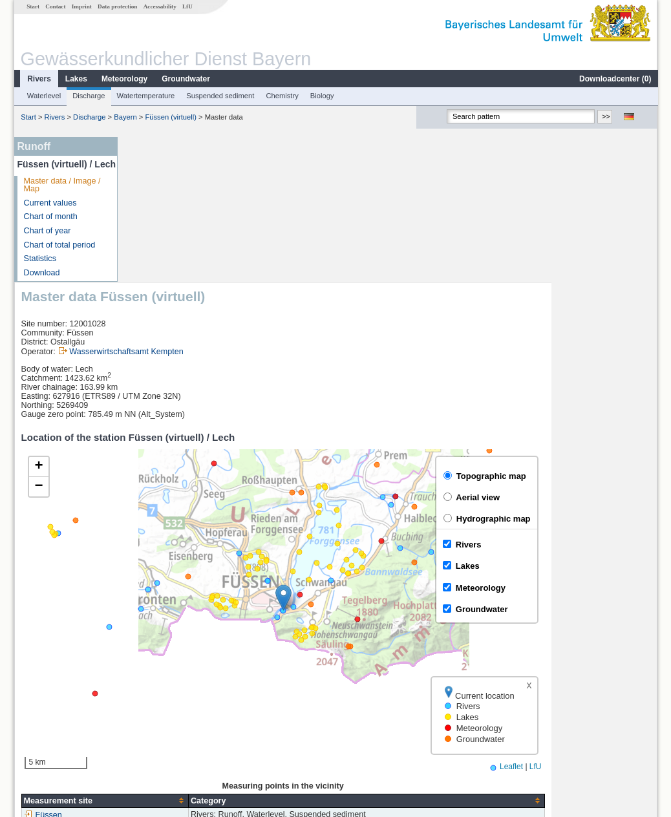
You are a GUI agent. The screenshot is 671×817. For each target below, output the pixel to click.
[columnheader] (210, 655)
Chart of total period (59, 244)
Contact (55, 6)
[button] (389, 452)
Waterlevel (43, 96)
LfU (187, 6)
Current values (49, 202)
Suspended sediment (219, 96)
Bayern (124, 117)
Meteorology (124, 78)
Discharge (88, 96)
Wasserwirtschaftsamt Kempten (232, 206)
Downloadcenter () (614, 78)
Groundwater (185, 78)
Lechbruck (154, 698)
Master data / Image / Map (61, 185)
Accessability (159, 6)
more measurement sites (188, 726)
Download (41, 272)
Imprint (81, 6)
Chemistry (281, 96)
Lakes (76, 78)
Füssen (149, 669)
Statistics (39, 258)
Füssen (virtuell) (170, 117)
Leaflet (617, 621)
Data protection (116, 6)
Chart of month (50, 216)
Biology (322, 96)
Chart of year (46, 230)
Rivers (38, 78)
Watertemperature (145, 96)
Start (32, 6)
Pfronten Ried (160, 712)
